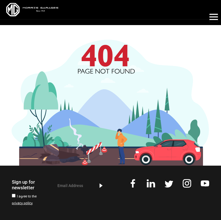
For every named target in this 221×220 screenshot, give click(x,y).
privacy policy (22, 203)
